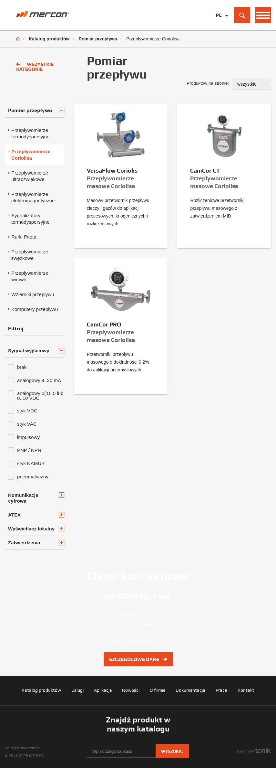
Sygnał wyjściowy (36, 350)
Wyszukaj (172, 751)
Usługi (77, 690)
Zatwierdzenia (36, 542)
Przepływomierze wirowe (29, 276)
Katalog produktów (49, 38)
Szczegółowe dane (138, 659)
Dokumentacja (190, 690)
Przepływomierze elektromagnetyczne (33, 197)
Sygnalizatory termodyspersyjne (30, 219)
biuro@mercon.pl (146, 641)
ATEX (36, 514)
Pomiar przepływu (98, 38)
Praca (221, 690)
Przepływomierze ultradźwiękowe (29, 176)
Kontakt (246, 690)
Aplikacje (103, 690)
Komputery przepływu (34, 309)
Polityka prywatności (23, 748)
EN (219, 25)
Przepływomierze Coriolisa (31, 155)
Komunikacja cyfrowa (36, 498)
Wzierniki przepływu (32, 294)
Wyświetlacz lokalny (36, 528)
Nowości (130, 690)
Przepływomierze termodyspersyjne (30, 133)
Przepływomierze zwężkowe (29, 255)
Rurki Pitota (23, 237)
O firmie (157, 690)
